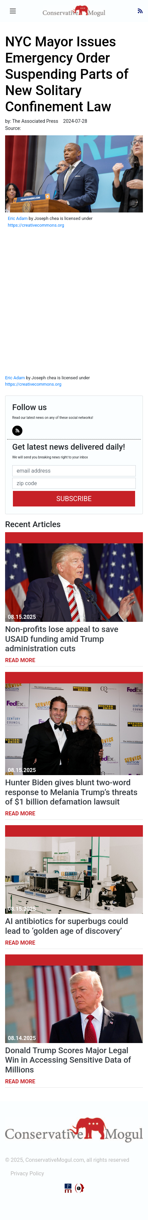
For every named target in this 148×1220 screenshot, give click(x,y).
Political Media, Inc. (68, 1188)
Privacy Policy (27, 1173)
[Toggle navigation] (12, 11)
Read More (20, 660)
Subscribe (74, 499)
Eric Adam (17, 218)
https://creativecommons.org (36, 225)
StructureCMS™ (80, 1188)
